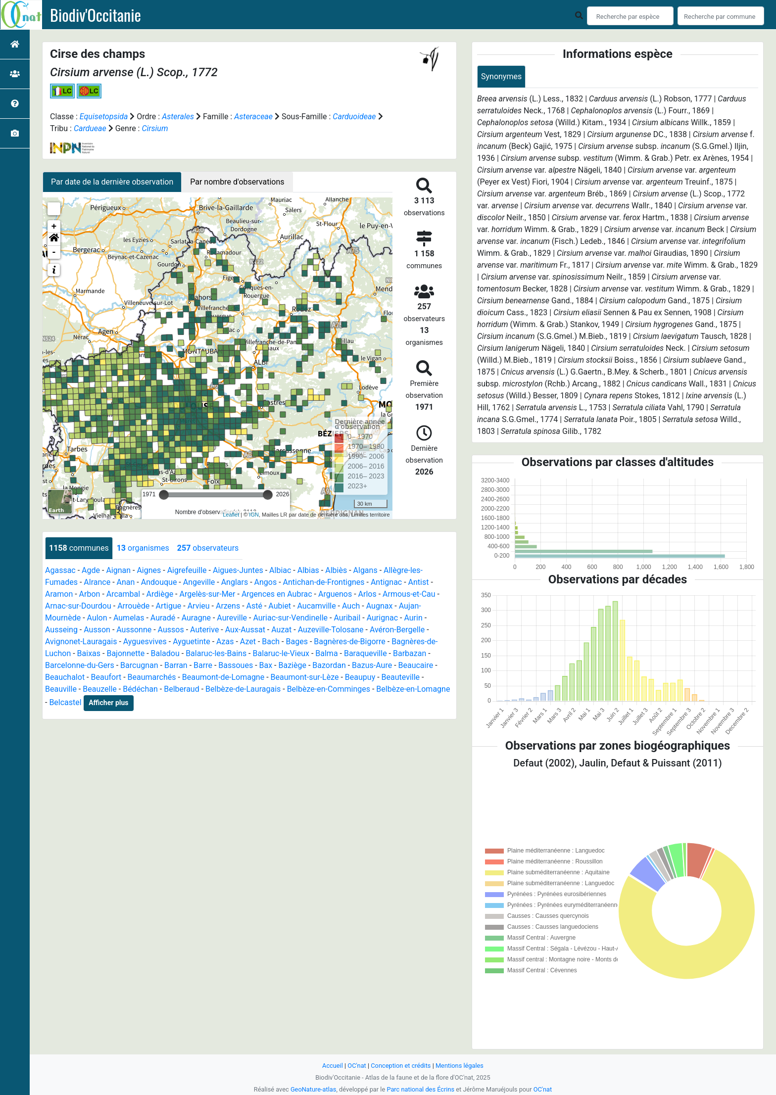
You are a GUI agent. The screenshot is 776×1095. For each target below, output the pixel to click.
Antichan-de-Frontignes (324, 582)
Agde (91, 570)
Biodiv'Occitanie (95, 15)
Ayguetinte (191, 641)
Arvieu (199, 606)
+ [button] (54, 227)
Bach (271, 641)
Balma (326, 653)
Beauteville (401, 677)
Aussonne (133, 629)
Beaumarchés (152, 677)
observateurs (208, 548)
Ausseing (61, 629)
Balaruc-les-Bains (216, 653)
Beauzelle (100, 689)
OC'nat (356, 1065)
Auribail (347, 617)
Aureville (232, 617)
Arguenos (335, 594)
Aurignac (382, 617)
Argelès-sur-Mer (207, 594)
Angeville (199, 582)
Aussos (171, 629)
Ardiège (160, 594)
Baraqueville (365, 653)
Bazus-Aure (372, 665)
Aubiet (279, 606)
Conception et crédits (401, 1065)
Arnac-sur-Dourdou (78, 606)
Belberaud (181, 689)
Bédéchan (140, 689)
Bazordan (328, 665)
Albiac (280, 570)
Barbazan (409, 653)
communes (79, 548)
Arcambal (123, 594)
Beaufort (106, 677)
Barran (176, 665)
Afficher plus (108, 703)
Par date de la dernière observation (112, 182)
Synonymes (501, 76)
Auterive (204, 629)
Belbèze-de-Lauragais (243, 689)
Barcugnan (139, 665)
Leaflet (231, 515)
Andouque (159, 582)
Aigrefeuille (187, 570)
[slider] (164, 495)
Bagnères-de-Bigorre (350, 641)
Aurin (413, 617)
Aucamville (316, 606)
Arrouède (133, 606)
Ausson (97, 629)
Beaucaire (416, 665)
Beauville (61, 689)
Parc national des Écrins (420, 1089)
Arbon (89, 594)
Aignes (149, 570)
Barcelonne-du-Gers (79, 665)
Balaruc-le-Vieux (281, 653)
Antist (418, 582)
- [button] (54, 252)
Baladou (165, 653)
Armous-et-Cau (409, 594)
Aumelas (129, 617)
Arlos (367, 594)
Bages (297, 641)
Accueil (332, 1065)
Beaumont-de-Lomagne (223, 677)
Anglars (234, 582)
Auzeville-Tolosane (331, 629)
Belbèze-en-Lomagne (413, 689)
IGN (254, 515)
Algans (365, 570)
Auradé (163, 617)
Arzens (228, 606)
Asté (254, 606)
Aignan (118, 570)
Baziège (292, 665)
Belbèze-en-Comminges (328, 689)
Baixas (88, 653)
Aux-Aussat (245, 629)
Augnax (379, 606)
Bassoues (235, 665)
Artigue (169, 606)
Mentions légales (460, 1065)
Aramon (59, 594)
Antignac (386, 582)
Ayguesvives (145, 641)
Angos (265, 582)
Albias (308, 570)
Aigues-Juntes (238, 570)
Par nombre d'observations (237, 182)
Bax (266, 665)
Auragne (196, 617)
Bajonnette (125, 653)
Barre (203, 665)
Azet (248, 641)
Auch (351, 606)
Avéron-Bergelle (397, 629)
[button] (54, 239)
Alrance (97, 582)
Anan (126, 582)
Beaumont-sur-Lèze (305, 677)
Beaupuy (360, 677)
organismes (143, 548)
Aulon (97, 617)
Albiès (336, 570)
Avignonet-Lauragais (81, 641)
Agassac (60, 570)
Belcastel (65, 702)
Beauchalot (65, 677)
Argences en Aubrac (277, 594)
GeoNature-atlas (314, 1089)
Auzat (281, 629)
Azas (225, 641)
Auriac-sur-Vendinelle (290, 617)
